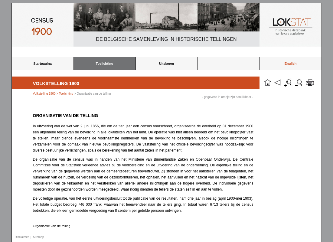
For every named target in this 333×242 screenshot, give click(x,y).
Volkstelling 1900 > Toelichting (53, 93)
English (291, 63)
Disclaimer (22, 237)
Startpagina (42, 63)
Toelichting (104, 63)
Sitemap (38, 237)
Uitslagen (166, 63)
